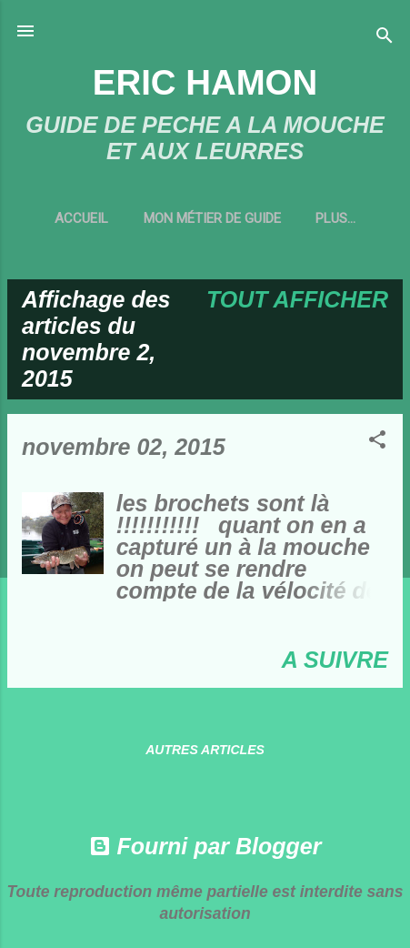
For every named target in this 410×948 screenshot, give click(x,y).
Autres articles (205, 749)
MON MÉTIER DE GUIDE (212, 218)
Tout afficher (297, 299)
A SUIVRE (335, 659)
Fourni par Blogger (205, 846)
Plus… (335, 218)
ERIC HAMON (205, 82)
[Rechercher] (384, 37)
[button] (377, 441)
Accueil (81, 218)
